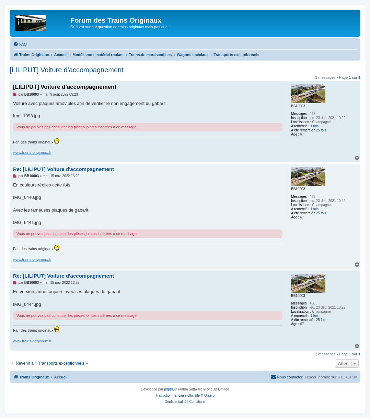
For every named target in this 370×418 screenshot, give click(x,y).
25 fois (321, 130)
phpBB (169, 389)
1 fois (314, 126)
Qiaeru (209, 395)
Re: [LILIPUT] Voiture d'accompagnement (63, 169)
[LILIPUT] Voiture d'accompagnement (67, 70)
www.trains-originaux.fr (32, 152)
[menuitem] (20, 44)
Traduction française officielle (177, 395)
